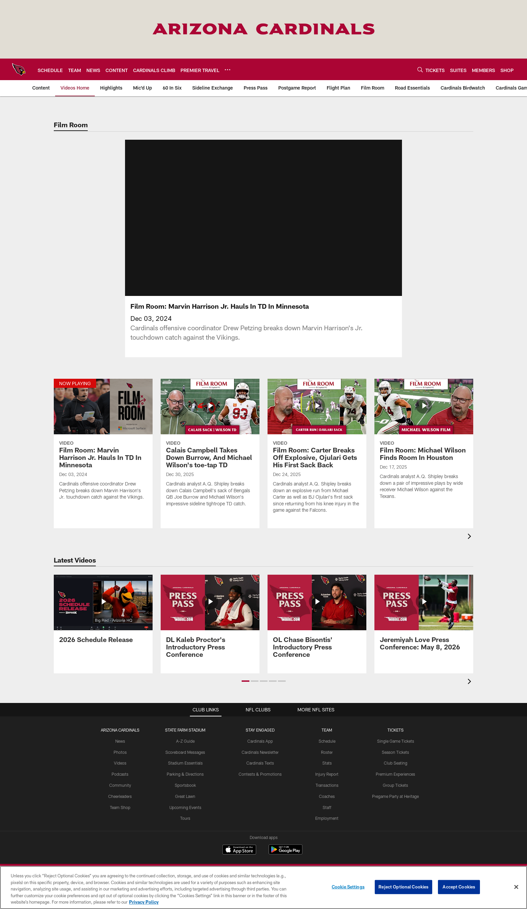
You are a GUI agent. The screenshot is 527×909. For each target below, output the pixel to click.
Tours (185, 818)
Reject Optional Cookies (403, 886)
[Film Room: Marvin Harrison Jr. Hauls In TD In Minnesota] (103, 443)
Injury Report (326, 774)
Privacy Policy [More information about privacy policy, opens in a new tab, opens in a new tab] (144, 902)
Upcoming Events (185, 807)
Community (120, 785)
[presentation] (470, 537)
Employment (326, 818)
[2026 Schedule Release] (103, 613)
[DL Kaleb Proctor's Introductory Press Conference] (210, 620)
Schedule (327, 741)
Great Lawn (185, 796)
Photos (120, 752)
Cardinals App (260, 741)
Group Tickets (395, 785)
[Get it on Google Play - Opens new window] (285, 853)
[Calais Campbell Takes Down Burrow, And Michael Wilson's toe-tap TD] (210, 447)
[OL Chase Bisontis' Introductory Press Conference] (317, 620)
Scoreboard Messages (185, 752)
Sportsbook (185, 785)
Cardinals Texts (260, 763)
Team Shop (120, 807)
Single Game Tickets (395, 741)
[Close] (516, 887)
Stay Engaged (260, 730)
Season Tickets (395, 752)
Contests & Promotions (260, 774)
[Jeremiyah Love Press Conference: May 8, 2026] (423, 617)
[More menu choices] (227, 69)
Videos (120, 763)
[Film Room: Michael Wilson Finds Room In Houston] (423, 443)
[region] (263, 887)
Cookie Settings (348, 886)
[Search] (420, 69)
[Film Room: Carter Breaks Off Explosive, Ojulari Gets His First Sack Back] (317, 450)
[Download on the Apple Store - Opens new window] (239, 850)
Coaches (327, 796)
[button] (245, 681)
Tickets (396, 730)
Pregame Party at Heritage (395, 796)
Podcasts (120, 774)
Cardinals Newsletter (260, 752)
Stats (327, 763)
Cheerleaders (120, 796)
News (120, 741)
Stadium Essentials (185, 763)
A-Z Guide (185, 741)
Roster (327, 752)
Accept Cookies (459, 886)
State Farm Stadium (185, 730)
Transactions (327, 785)
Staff (327, 807)
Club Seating (395, 763)
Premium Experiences (395, 774)
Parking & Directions (185, 774)
